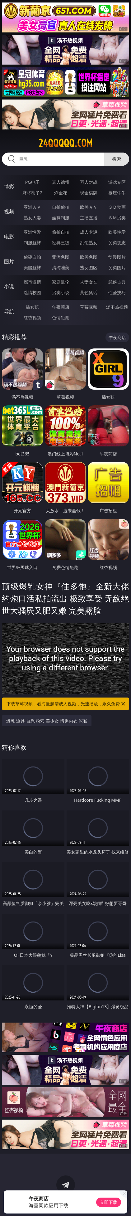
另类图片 (117, 267)
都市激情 (32, 282)
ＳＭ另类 (117, 218)
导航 (9, 311)
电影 (9, 236)
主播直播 (88, 218)
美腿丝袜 (32, 267)
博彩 (9, 186)
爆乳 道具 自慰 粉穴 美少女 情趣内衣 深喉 (46, 721)
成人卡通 (88, 232)
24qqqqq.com (65, 143)
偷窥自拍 (32, 257)
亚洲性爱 (32, 232)
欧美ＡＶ (88, 207)
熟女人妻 (32, 218)
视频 (9, 211)
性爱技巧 (117, 292)
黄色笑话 (88, 292)
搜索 (116, 159)
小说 (9, 286)
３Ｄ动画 (117, 207)
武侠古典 (117, 282)
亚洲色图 (60, 257)
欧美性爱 (117, 232)
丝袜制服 (60, 218)
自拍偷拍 (60, 207)
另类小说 (60, 292)
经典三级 (60, 243)
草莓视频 (88, 307)
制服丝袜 (32, 243)
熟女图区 (88, 267)
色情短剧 (60, 317)
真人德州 (60, 182)
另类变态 (117, 243)
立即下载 (108, 1202)
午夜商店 (60, 307)
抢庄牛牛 (117, 193)
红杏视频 (32, 317)
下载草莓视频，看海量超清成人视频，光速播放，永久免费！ (66, 704)
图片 (9, 261)
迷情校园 (32, 292)
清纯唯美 (60, 267)
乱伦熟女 (88, 243)
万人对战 (88, 182)
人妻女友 (88, 282)
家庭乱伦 (60, 282)
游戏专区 (117, 182)
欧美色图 (88, 257)
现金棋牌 (88, 193)
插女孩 (32, 307)
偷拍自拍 (60, 232)
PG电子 (32, 182)
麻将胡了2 (32, 193)
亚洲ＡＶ (32, 207)
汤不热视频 (117, 307)
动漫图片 (117, 257)
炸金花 (60, 193)
